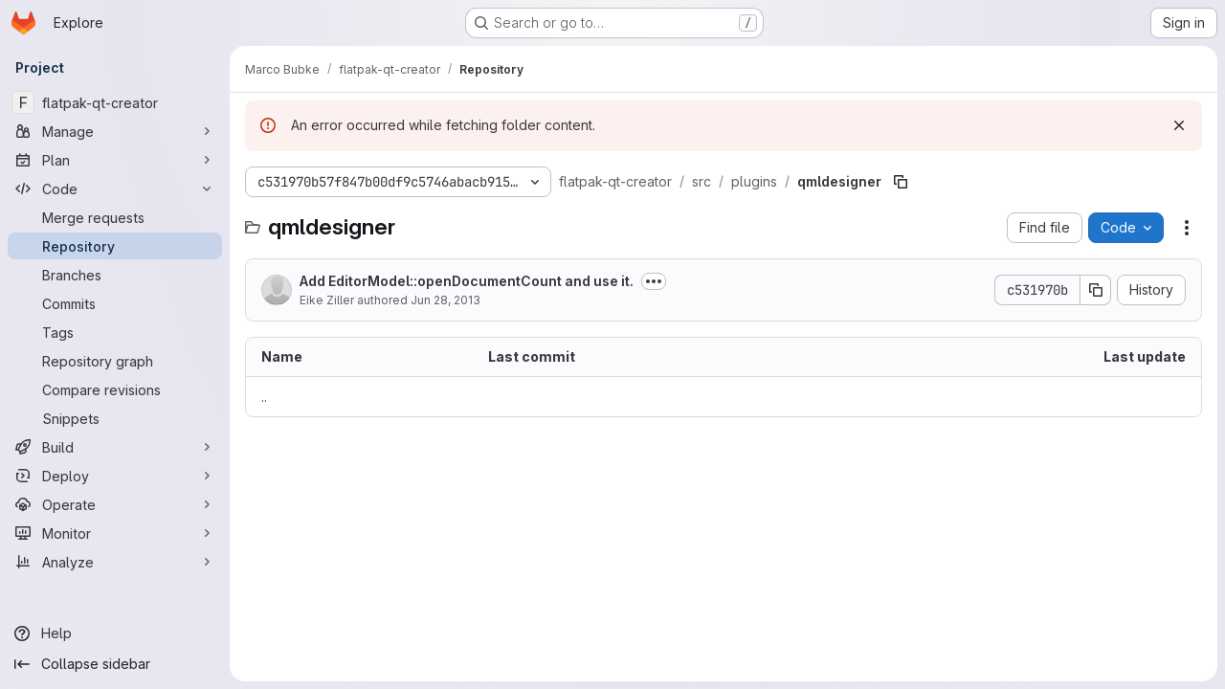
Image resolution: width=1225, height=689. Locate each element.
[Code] (115, 188)
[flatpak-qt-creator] (115, 102)
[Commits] (115, 303)
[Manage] (115, 131)
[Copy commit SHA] (1095, 290)
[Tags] (115, 332)
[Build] (115, 446)
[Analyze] (115, 561)
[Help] (115, 633)
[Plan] (115, 159)
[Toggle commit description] (653, 281)
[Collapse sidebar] (115, 664)
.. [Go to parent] (264, 397)
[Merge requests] (115, 217)
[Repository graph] (115, 360)
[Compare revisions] (115, 389)
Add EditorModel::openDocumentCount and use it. (467, 281)
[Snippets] (115, 418)
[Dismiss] (1179, 125)
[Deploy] (115, 475)
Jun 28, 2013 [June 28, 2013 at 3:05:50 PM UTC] (445, 300)
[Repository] (115, 246)
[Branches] (115, 274)
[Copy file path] (900, 182)
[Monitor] (115, 533)
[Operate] (115, 504)
